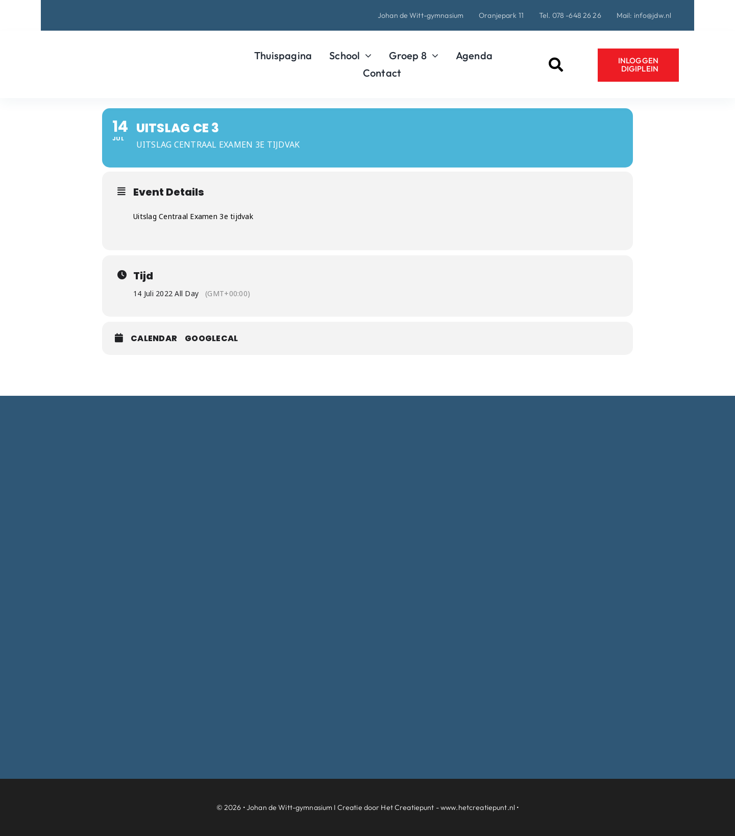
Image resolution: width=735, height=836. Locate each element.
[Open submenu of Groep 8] (432, 55)
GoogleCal (211, 338)
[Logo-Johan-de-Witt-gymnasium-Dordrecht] (129, 43)
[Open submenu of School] (366, 55)
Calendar (154, 338)
